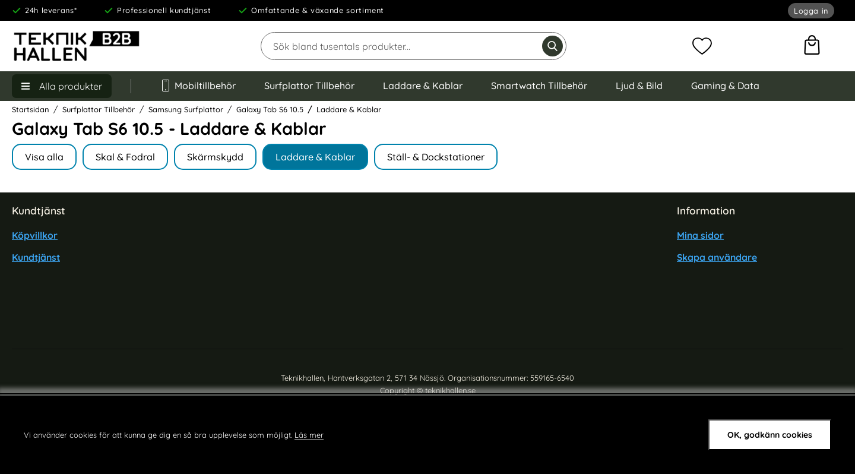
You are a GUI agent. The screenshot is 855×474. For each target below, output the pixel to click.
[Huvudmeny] (62, 86)
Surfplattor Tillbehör (309, 85)
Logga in (811, 10)
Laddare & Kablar (423, 85)
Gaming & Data (725, 85)
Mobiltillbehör (198, 85)
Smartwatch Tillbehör (539, 85)
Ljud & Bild (639, 85)
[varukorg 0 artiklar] (812, 46)
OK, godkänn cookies (769, 434)
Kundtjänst (36, 257)
